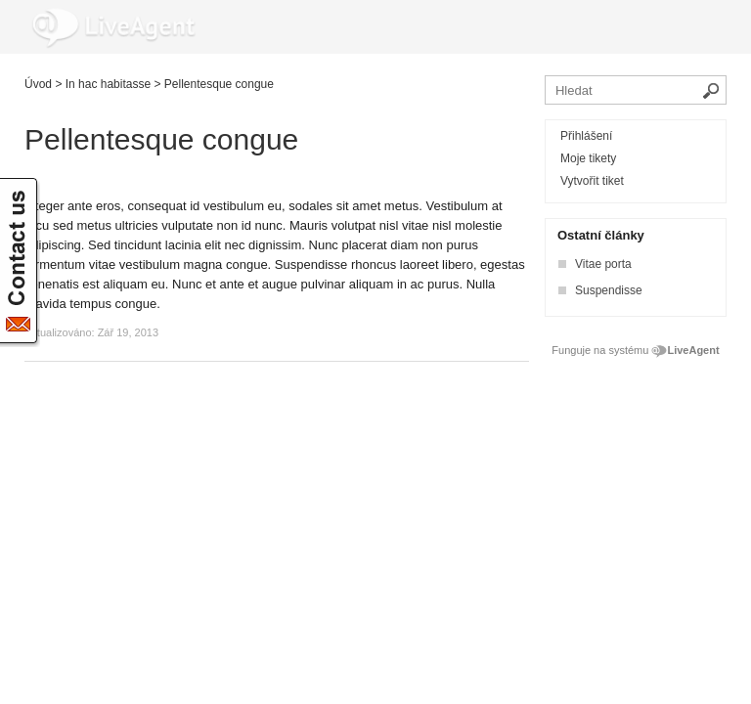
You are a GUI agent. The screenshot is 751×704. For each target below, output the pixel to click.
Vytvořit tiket (592, 181)
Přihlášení (586, 136)
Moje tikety (588, 158)
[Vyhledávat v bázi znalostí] (636, 90)
